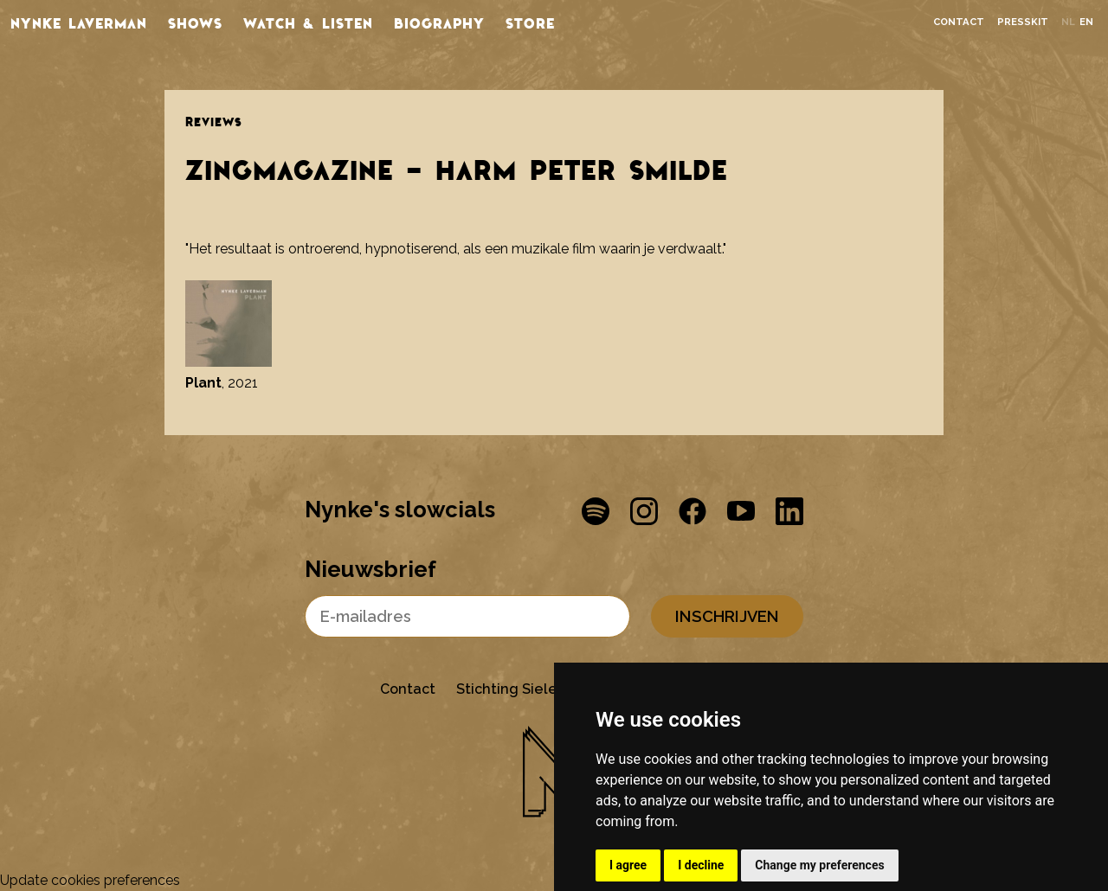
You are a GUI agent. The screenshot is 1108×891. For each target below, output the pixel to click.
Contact (958, 22)
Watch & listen (308, 22)
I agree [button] (628, 865)
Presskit (1022, 22)
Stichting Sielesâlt (519, 689)
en (1086, 22)
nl (1068, 22)
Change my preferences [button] (819, 865)
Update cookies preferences (90, 880)
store (530, 22)
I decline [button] (701, 865)
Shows (195, 22)
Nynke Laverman (78, 22)
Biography (439, 22)
